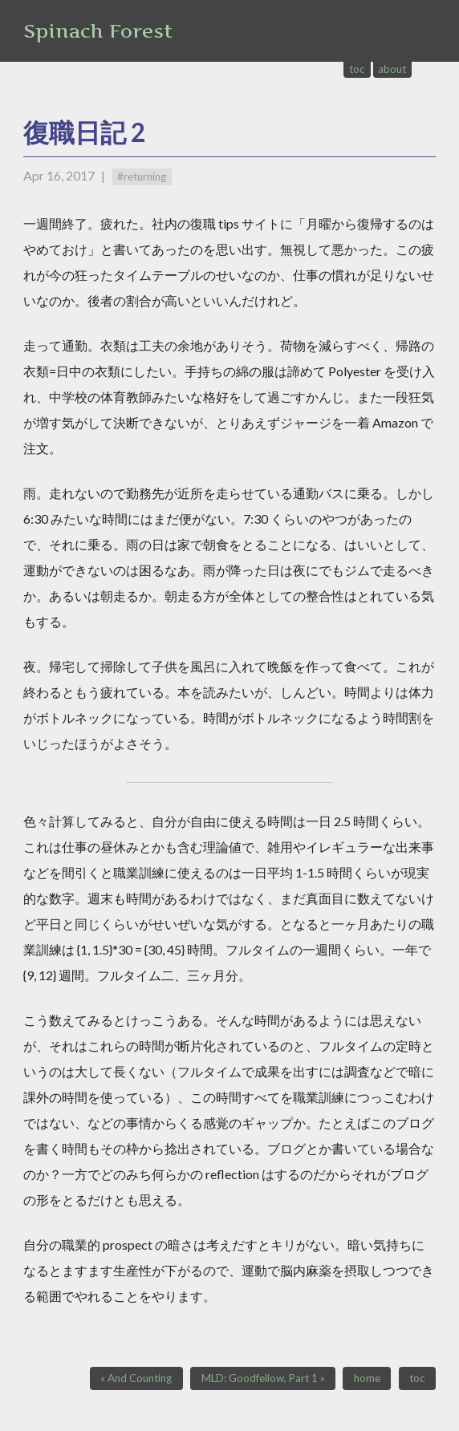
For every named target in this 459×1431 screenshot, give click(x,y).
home (367, 1378)
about (392, 69)
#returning (141, 176)
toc (357, 69)
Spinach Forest (98, 31)
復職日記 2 (84, 132)
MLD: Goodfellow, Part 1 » (263, 1378)
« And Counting (136, 1378)
